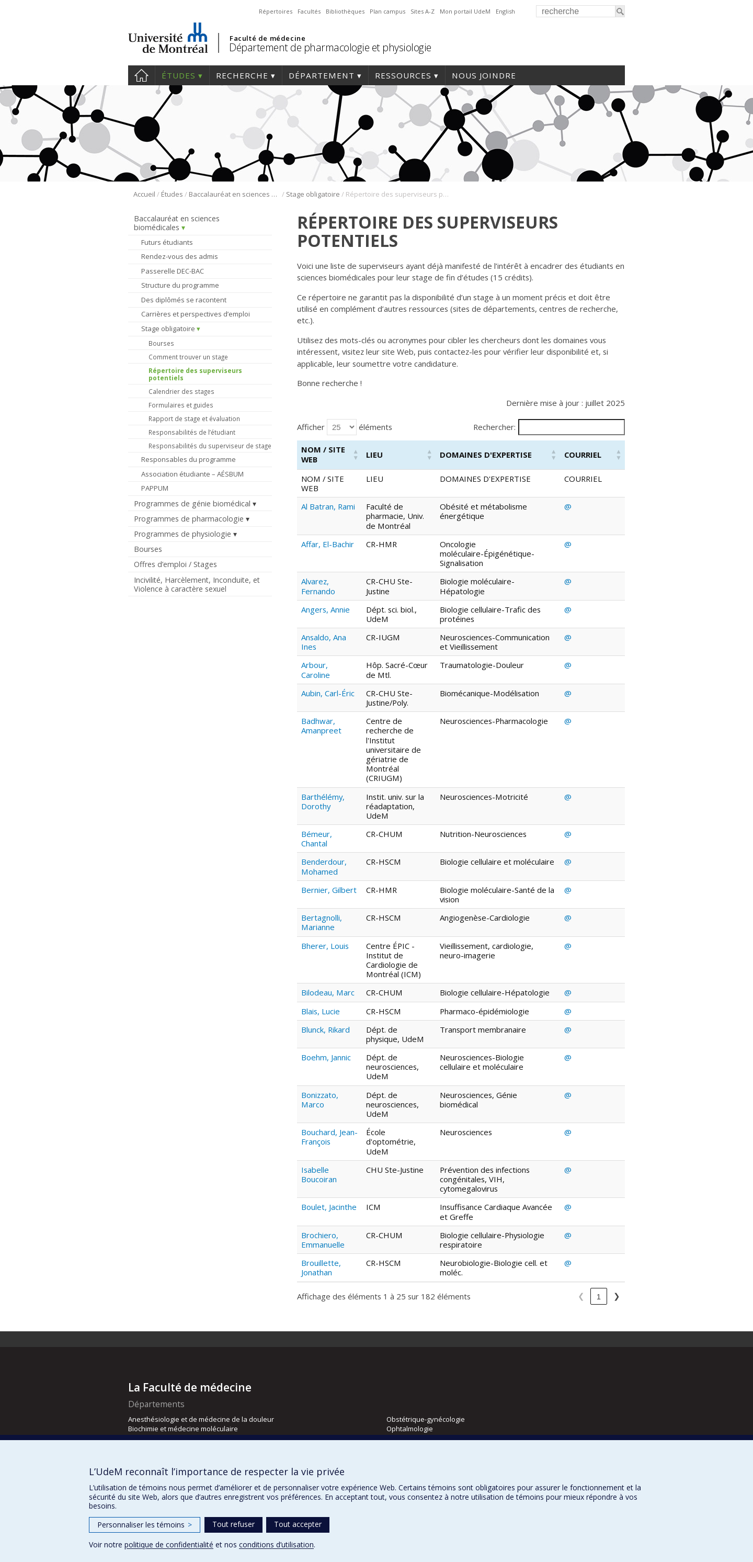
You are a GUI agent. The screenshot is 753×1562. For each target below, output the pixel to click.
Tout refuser (233, 1524)
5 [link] (559, 1235)
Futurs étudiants (167, 242)
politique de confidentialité (168, 1544)
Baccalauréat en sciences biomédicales (234, 194)
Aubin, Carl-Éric (328, 693)
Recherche (242, 75)
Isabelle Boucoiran (319, 1098)
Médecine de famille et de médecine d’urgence (202, 1395)
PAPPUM (154, 488)
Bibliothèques (345, 11)
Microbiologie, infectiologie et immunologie (195, 1405)
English (505, 11)
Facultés (309, 11)
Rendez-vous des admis (179, 256)
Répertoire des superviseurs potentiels (195, 374)
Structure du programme (180, 285)
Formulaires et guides (181, 405)
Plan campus (387, 11)
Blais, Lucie (320, 973)
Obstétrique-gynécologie (425, 1357)
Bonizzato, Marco (319, 1042)
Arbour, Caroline (315, 670)
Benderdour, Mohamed (324, 829)
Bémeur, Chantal (316, 800)
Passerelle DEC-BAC (172, 271)
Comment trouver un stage (188, 357)
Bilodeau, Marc (328, 945)
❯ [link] (616, 1234)
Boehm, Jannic (326, 1009)
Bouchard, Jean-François (325, 1070)
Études (179, 75)
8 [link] (599, 1235)
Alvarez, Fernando (318, 576)
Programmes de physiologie (182, 534)
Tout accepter (298, 1524)
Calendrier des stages (181, 391)
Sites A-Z (422, 11)
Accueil (141, 75)
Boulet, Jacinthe (329, 1131)
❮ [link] (470, 1234)
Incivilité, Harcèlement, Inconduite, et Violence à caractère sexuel (197, 584)
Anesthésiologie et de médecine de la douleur (201, 1357)
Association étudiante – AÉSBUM (192, 474)
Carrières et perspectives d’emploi (195, 314)
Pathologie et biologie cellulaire (435, 1377)
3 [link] (524, 1235)
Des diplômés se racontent (183, 299)
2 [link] (506, 1235)
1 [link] (488, 1235)
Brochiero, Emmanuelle (323, 1163)
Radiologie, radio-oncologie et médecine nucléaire (465, 1414)
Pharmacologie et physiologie (433, 1386)
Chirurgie (142, 1377)
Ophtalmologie (409, 1367)
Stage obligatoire (313, 194)
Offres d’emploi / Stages (175, 564)
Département (322, 75)
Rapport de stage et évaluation (194, 418)
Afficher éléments (344, 427)
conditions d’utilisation (276, 1544)
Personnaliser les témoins (144, 1525)
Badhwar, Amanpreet (321, 725)
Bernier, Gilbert (329, 851)
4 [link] (542, 1235)
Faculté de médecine (267, 38)
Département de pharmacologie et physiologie (330, 47)
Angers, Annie (325, 600)
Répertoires (275, 11)
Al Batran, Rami (328, 506)
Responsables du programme (188, 459)
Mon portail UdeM (465, 11)
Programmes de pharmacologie (189, 519)
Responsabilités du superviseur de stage (210, 446)
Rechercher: (494, 427)
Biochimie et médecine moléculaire (183, 1367)
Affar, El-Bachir (327, 534)
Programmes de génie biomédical (192, 503)
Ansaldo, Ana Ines (323, 632)
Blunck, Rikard (325, 991)
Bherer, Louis (325, 907)
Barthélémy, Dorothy (323, 773)
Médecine (143, 1386)
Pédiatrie (400, 1395)
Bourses (161, 343)
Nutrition (141, 1424)
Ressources (403, 75)
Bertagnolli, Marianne (321, 884)
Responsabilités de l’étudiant (192, 432)
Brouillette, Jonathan (321, 1192)
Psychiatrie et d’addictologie (430, 1405)
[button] (354, 454)
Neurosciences (152, 1414)
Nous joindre (484, 75)
